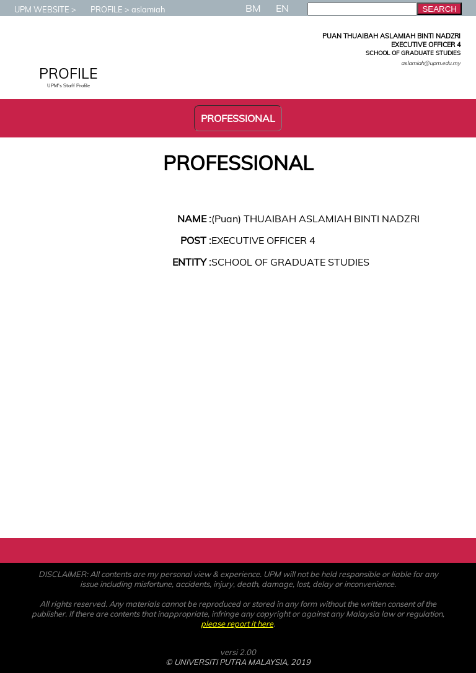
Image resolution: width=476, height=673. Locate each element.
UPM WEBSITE (35, 9)
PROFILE (100, 9)
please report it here (237, 623)
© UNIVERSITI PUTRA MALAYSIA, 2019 (238, 662)
